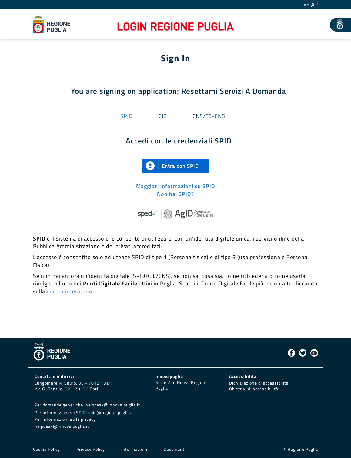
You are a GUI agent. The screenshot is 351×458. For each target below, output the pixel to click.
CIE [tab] (163, 116)
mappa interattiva (69, 291)
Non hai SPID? (175, 194)
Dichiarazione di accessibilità (259, 383)
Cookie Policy (47, 449)
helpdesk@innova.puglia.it (112, 405)
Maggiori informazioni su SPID (175, 186)
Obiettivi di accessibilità (253, 389)
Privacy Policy (91, 449)
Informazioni (134, 449)
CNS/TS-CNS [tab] (208, 116)
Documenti (175, 449)
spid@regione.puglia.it (111, 412)
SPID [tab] (126, 116)
